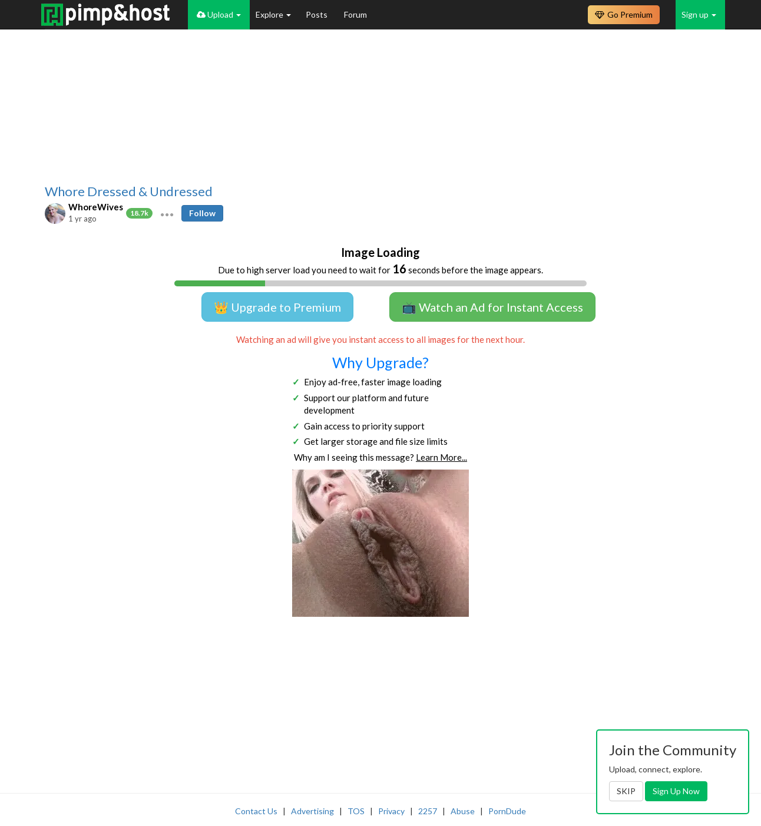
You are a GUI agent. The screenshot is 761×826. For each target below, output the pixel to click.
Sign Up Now (676, 791)
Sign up (698, 14)
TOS (356, 811)
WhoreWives (95, 206)
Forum (355, 14)
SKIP (626, 791)
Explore (273, 14)
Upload (219, 14)
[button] (167, 213)
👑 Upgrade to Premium (277, 307)
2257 (427, 811)
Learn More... (441, 457)
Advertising (312, 811)
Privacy (391, 811)
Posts (317, 14)
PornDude (507, 811)
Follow (202, 213)
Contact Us (256, 811)
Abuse (463, 811)
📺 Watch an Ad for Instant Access (492, 307)
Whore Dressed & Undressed (129, 191)
